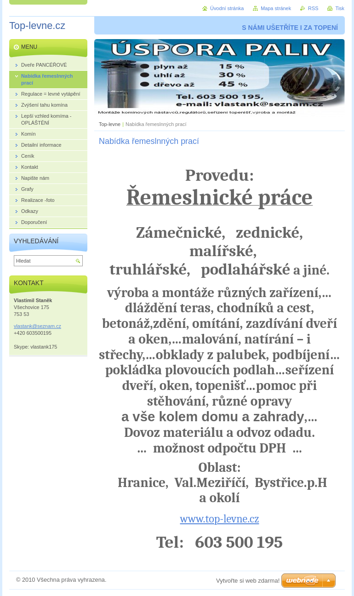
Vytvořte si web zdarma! (248, 580)
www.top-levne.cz (219, 518)
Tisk (339, 8)
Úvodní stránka (227, 8)
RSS (313, 8)
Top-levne (109, 124)
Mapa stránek (276, 8)
